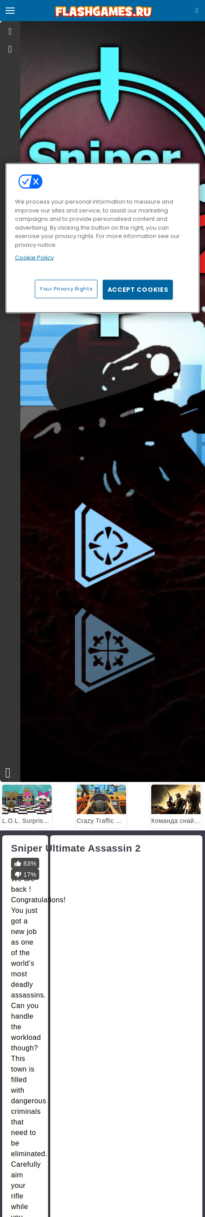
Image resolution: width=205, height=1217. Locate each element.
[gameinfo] (10, 49)
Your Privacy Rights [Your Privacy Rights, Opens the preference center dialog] (66, 288)
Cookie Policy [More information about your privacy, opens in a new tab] (34, 257)
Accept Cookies (138, 289)
